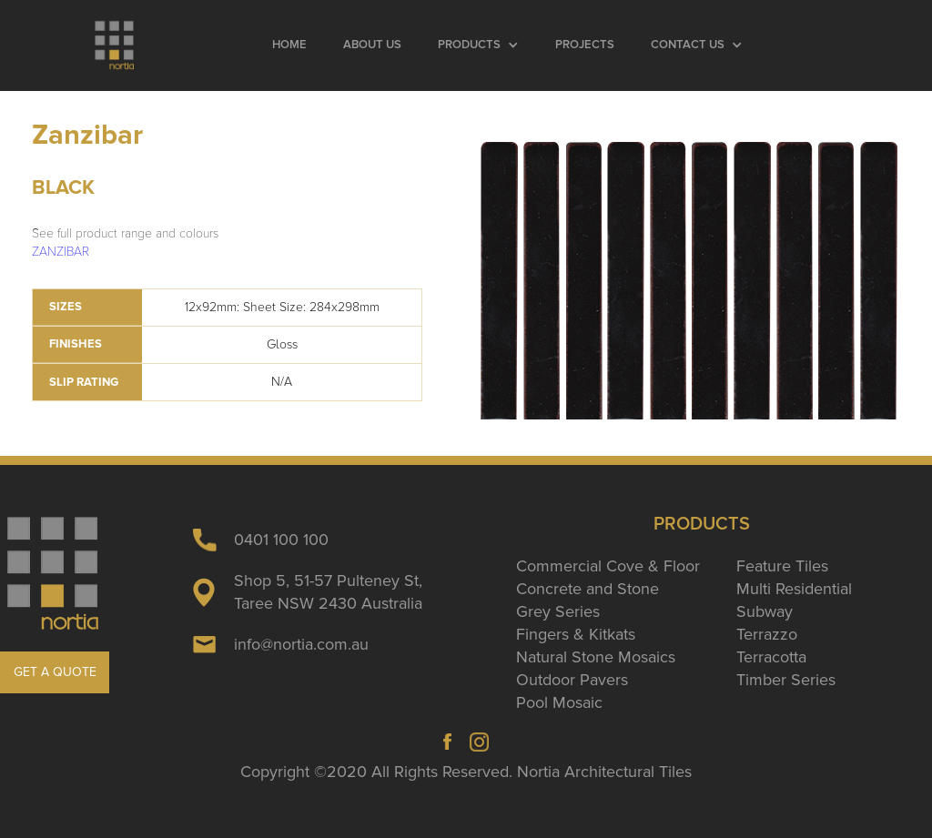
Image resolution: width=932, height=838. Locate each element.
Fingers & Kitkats (575, 634)
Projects (584, 45)
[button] (478, 45)
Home (289, 45)
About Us (372, 45)
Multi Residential (794, 589)
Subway (764, 611)
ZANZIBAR (60, 251)
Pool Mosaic (559, 702)
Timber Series (786, 680)
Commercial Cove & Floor (608, 566)
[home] (116, 45)
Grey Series (558, 611)
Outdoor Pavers (572, 680)
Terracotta (771, 657)
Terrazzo (766, 634)
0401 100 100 (281, 540)
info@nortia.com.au (301, 644)
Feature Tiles (782, 566)
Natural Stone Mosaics (595, 657)
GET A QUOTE (55, 672)
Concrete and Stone (587, 589)
